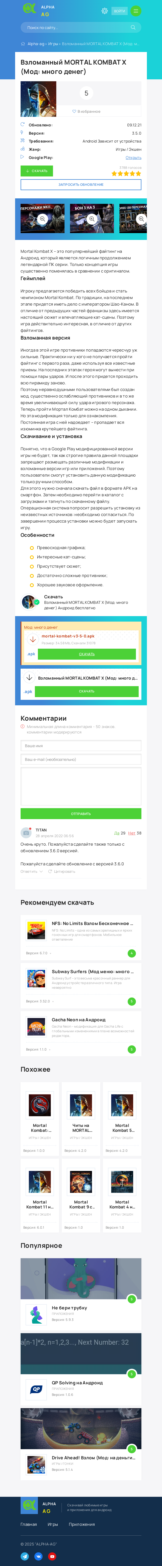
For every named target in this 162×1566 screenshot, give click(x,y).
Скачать (40, 171)
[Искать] (133, 27)
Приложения (82, 1524)
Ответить (29, 871)
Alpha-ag (36, 43)
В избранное (89, 111)
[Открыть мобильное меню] (135, 10)
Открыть (133, 157)
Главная (29, 1524)
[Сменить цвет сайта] (104, 11)
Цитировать (64, 871)
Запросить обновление (81, 184)
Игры (53, 43)
